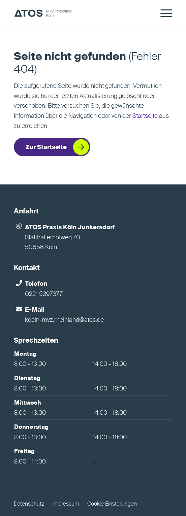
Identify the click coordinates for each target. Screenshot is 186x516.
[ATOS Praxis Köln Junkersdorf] (77, 13)
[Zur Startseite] (52, 147)
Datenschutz (29, 504)
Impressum (65, 504)
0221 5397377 (44, 294)
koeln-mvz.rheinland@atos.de (64, 320)
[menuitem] (163, 13)
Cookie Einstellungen (112, 504)
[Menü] (163, 13)
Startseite (145, 116)
